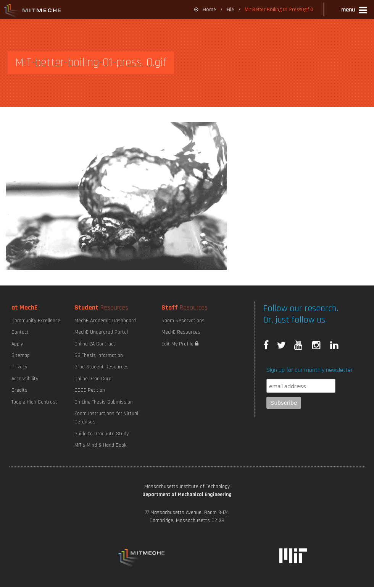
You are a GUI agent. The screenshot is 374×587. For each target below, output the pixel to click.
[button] (354, 11)
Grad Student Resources (101, 366)
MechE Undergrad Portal (101, 332)
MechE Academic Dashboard (105, 320)
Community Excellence (35, 320)
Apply (17, 344)
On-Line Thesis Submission (103, 402)
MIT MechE (33, 11)
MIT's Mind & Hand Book (100, 445)
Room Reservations (183, 320)
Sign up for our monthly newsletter (309, 370)
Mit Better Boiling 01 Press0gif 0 (279, 9)
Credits (19, 390)
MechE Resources (180, 332)
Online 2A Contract (94, 344)
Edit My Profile (179, 344)
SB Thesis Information (98, 355)
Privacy (19, 366)
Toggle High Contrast (34, 402)
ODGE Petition (89, 390)
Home (205, 9)
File (230, 9)
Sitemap (20, 355)
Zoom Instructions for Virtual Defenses (106, 417)
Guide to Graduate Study (101, 433)
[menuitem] (205, 9)
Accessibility (24, 378)
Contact (20, 332)
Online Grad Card (92, 378)
